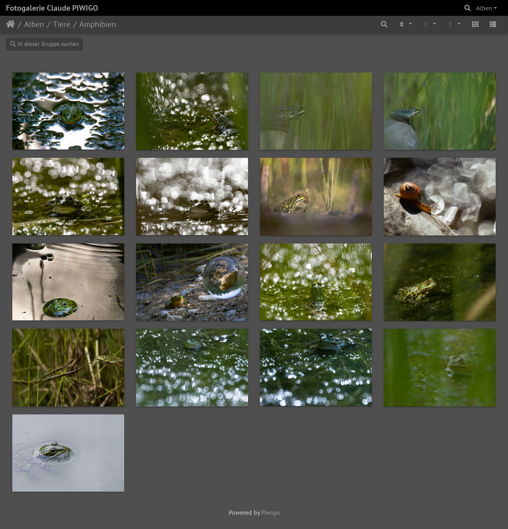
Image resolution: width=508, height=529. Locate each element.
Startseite (10, 24)
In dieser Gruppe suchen (44, 44)
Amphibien (97, 24)
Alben (484, 8)
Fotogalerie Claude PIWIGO (52, 8)
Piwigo (270, 512)
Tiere (61, 24)
